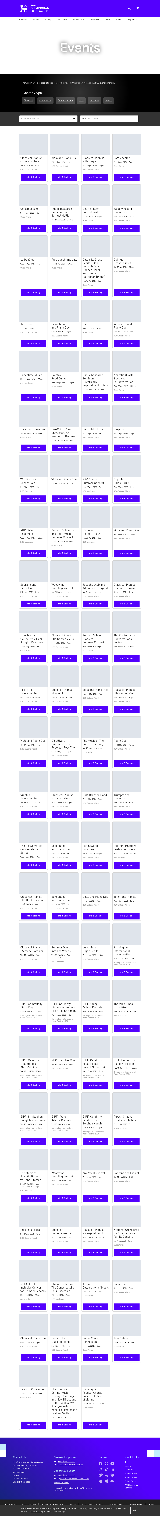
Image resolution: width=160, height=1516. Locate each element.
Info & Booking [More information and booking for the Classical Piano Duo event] (33, 1358)
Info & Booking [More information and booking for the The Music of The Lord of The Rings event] (95, 763)
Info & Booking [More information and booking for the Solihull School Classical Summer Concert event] (95, 658)
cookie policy (37, 1512)
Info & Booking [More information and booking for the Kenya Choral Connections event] (95, 1358)
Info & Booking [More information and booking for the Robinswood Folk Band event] (95, 865)
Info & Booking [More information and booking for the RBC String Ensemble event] (33, 553)
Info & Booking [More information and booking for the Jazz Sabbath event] (127, 1358)
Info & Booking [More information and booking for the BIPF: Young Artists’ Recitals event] (95, 1029)
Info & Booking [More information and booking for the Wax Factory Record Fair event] (33, 499)
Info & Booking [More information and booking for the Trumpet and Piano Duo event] (127, 814)
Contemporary (66, 101)
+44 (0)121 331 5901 (66, 1462)
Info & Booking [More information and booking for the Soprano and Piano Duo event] (33, 604)
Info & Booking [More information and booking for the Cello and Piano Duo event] (95, 916)
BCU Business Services (131, 1486)
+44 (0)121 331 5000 (21, 1482)
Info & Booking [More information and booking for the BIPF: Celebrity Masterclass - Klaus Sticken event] (33, 1085)
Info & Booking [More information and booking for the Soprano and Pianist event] (127, 1198)
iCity (127, 1462)
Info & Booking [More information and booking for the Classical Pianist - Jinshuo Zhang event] (33, 177)
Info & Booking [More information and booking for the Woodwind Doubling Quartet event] (64, 604)
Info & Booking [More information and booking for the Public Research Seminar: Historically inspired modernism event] (95, 398)
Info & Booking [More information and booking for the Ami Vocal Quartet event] (95, 1198)
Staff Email (130, 1470)
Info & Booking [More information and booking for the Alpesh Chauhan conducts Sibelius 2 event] (127, 1141)
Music (110, 101)
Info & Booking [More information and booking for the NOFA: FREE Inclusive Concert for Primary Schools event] (33, 1307)
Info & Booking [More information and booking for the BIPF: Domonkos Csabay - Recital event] (127, 1085)
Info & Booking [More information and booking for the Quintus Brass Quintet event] (127, 293)
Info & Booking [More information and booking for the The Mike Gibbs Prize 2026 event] (127, 1029)
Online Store (130, 1482)
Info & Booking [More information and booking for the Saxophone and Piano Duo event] (64, 344)
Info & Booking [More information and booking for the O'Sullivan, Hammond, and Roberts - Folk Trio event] (64, 763)
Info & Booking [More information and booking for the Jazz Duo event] (33, 344)
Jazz (82, 101)
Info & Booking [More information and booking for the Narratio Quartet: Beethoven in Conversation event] (127, 398)
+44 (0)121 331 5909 (66, 1476)
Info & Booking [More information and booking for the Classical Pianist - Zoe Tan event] (64, 1253)
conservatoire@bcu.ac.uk (71, 1465)
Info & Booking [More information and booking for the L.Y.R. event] (95, 344)
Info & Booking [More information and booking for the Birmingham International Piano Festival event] (127, 972)
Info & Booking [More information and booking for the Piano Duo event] (127, 763)
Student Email (131, 1474)
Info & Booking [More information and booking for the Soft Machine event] (127, 177)
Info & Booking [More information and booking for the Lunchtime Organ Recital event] (95, 972)
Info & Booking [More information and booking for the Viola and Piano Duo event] (64, 177)
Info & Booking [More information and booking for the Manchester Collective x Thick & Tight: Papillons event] (33, 658)
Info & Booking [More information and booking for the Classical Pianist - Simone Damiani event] (127, 604)
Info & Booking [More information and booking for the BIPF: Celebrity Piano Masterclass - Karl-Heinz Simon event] (64, 1029)
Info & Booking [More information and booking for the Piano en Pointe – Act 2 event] (95, 553)
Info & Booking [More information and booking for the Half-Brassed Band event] (95, 814)
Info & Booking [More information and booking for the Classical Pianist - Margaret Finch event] (95, 1253)
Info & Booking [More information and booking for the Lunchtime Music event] (33, 398)
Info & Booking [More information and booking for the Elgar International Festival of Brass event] (127, 865)
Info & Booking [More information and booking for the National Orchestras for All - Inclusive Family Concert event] (127, 1253)
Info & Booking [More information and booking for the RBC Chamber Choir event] (64, 1085)
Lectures (96, 101)
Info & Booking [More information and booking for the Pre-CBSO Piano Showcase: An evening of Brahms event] (64, 448)
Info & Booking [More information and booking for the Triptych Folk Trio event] (95, 448)
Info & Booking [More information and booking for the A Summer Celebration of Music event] (95, 1307)
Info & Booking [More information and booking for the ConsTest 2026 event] (33, 228)
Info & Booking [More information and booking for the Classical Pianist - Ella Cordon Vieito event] (64, 658)
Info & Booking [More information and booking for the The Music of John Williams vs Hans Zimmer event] (33, 1198)
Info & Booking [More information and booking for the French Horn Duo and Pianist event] (64, 1358)
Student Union (131, 1478)
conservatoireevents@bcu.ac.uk (74, 1479)
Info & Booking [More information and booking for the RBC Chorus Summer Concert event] (95, 499)
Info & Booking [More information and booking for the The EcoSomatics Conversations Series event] (127, 658)
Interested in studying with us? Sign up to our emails (73, 1489)
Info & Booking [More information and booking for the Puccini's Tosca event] (33, 1253)
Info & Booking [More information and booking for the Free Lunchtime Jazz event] (64, 293)
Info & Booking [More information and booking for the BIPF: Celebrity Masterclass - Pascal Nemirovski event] (95, 1085)
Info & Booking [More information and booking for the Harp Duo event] (127, 448)
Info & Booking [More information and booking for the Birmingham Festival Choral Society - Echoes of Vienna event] (95, 1425)
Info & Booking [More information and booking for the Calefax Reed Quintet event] (64, 398)
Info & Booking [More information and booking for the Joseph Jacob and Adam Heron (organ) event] (95, 604)
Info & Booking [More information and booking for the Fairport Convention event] (33, 1425)
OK (134, 1510)
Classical (28, 101)
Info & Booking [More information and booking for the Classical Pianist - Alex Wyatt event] (95, 177)
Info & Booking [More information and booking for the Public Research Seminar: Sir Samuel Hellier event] (64, 228)
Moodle (128, 1466)
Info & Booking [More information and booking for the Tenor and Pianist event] (127, 916)
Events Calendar (61, 1483)
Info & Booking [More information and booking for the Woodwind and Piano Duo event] (127, 228)
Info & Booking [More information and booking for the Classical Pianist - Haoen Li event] (64, 709)
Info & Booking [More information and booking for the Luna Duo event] (127, 1307)
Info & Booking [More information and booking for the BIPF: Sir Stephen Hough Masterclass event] (33, 1141)
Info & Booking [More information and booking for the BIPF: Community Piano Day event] (33, 1029)
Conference (46, 101)
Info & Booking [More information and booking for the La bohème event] (33, 293)
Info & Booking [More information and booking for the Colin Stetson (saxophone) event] (95, 228)
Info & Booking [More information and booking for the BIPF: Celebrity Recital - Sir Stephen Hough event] (95, 1141)
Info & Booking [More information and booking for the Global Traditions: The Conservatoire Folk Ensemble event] (64, 1307)
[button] (36, 20)
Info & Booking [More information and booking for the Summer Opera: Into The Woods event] (64, 972)
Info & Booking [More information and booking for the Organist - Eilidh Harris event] (127, 499)
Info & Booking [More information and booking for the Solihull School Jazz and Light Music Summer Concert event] (64, 553)
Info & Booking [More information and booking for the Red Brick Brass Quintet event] (33, 709)
